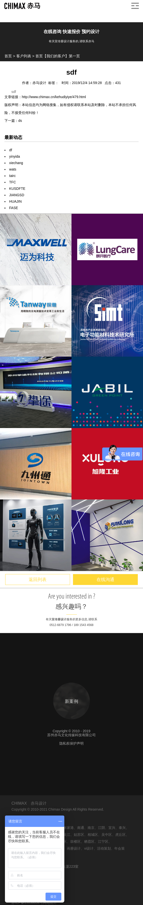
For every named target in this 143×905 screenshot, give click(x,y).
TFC (12, 182)
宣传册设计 (59, 619)
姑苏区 (79, 835)
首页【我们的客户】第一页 (57, 56)
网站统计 (50, 903)
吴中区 (106, 835)
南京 (91, 828)
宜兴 (111, 828)
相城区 (93, 835)
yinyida (14, 156)
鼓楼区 (75, 841)
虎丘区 (120, 835)
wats (12, 169)
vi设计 (89, 848)
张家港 (68, 828)
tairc (12, 176)
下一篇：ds (13, 121)
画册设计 (74, 848)
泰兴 (122, 828)
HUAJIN (15, 201)
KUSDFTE (17, 189)
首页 (8, 56)
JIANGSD (16, 195)
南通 (80, 828)
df (10, 150)
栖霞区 (89, 841)
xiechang (16, 163)
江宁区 (103, 841)
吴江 (66, 835)
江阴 (101, 828)
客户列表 (23, 56)
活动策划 (104, 848)
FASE (13, 208)
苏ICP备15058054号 (27, 903)
